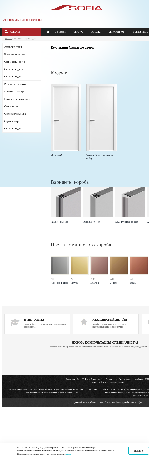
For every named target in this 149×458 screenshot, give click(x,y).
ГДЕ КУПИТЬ (140, 32)
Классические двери (14, 54)
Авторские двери (13, 47)
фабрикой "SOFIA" (52, 389)
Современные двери (14, 61)
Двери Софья (136, 402)
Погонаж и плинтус (14, 91)
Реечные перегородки (15, 84)
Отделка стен (11, 106)
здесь (68, 454)
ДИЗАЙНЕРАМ (117, 32)
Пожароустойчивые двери (17, 99)
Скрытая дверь (11, 121)
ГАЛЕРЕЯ (96, 32)
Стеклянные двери (13, 69)
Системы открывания (15, 114)
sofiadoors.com (117, 392)
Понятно (138, 450)
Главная (8, 38)
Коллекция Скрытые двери (26, 38)
